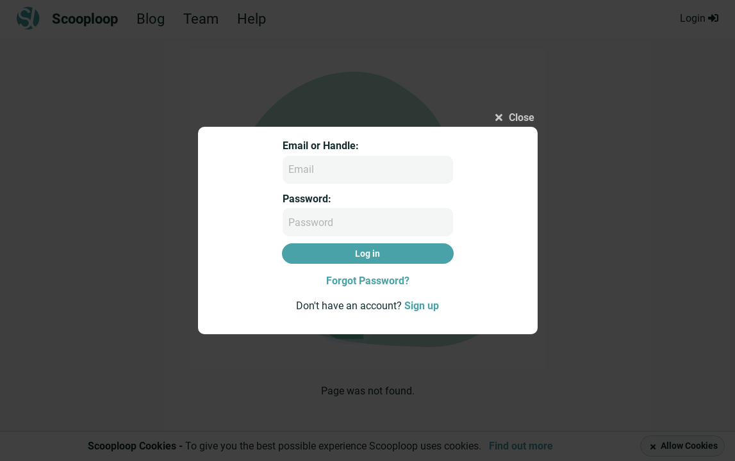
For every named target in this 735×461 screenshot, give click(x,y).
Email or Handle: (321, 146)
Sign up (421, 306)
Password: (307, 199)
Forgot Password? (367, 281)
